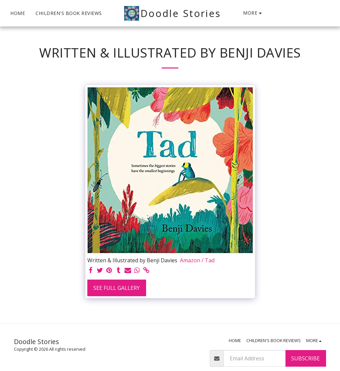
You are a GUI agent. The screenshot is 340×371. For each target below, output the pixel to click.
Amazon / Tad (197, 260)
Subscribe (305, 358)
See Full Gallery (116, 288)
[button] (274, 13)
